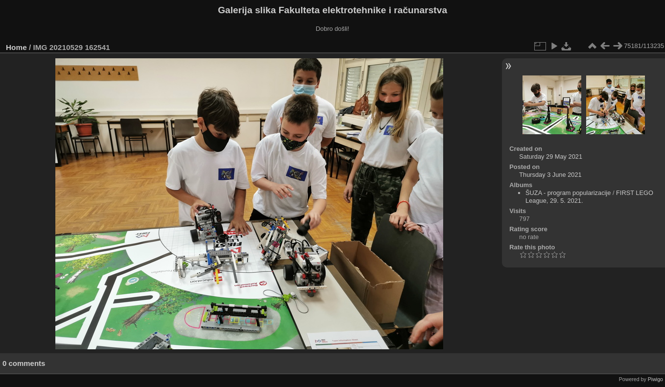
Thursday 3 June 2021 (550, 174)
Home (16, 47)
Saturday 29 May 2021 (550, 156)
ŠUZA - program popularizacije (568, 192)
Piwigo (655, 379)
